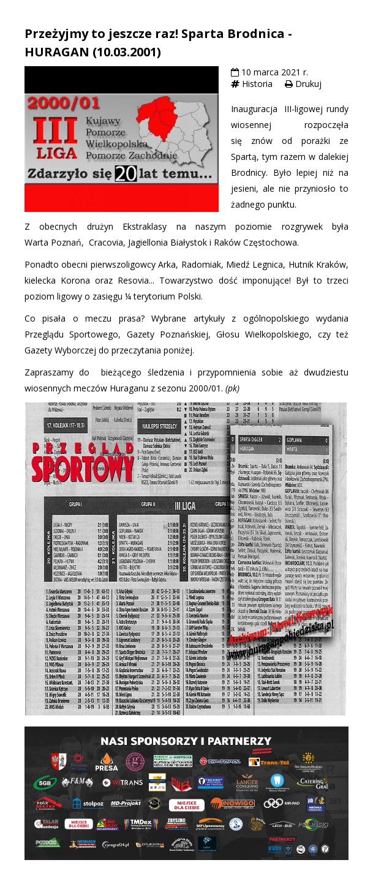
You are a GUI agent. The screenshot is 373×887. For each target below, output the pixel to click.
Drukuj (308, 83)
